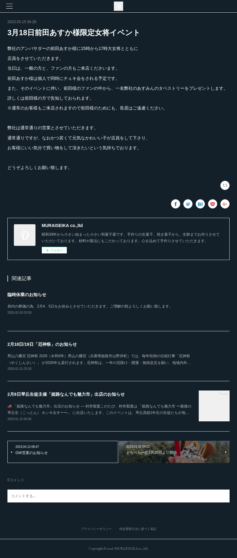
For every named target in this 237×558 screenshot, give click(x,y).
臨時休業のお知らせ (26, 294)
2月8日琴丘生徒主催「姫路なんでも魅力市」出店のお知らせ (66, 394)
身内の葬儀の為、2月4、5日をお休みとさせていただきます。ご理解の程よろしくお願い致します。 (90, 306)
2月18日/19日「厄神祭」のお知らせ (42, 344)
